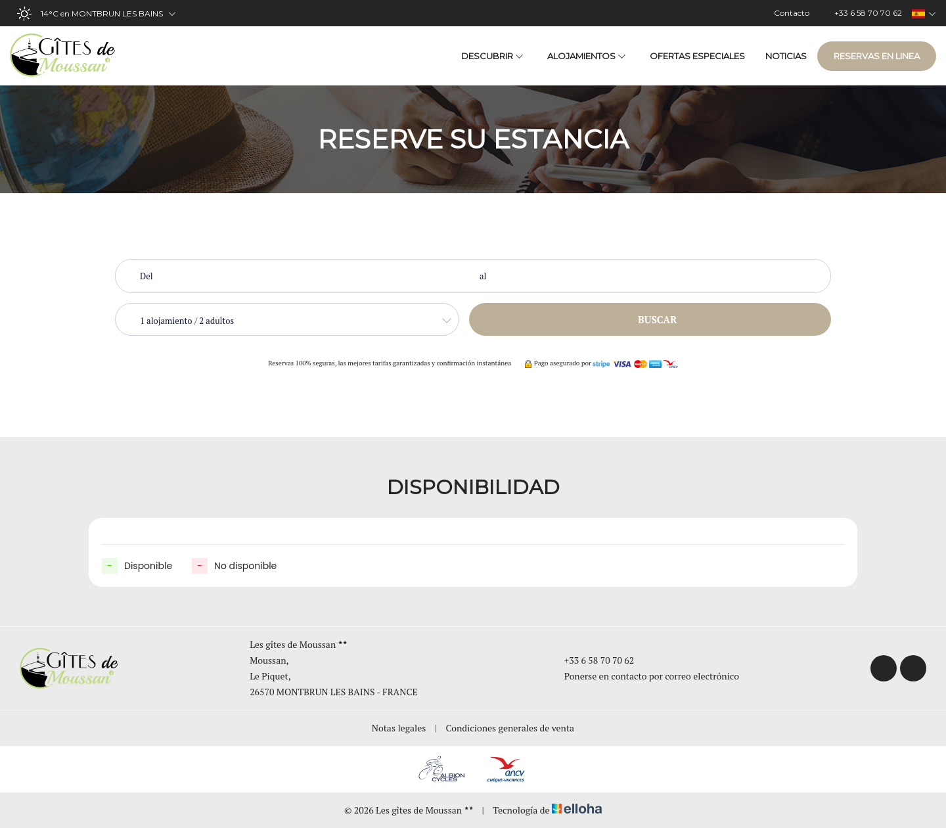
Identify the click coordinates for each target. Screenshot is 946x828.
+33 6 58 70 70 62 (592, 660)
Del (146, 276)
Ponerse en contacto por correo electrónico (644, 676)
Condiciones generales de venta (510, 728)
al (483, 276)
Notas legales (399, 728)
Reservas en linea (877, 56)
